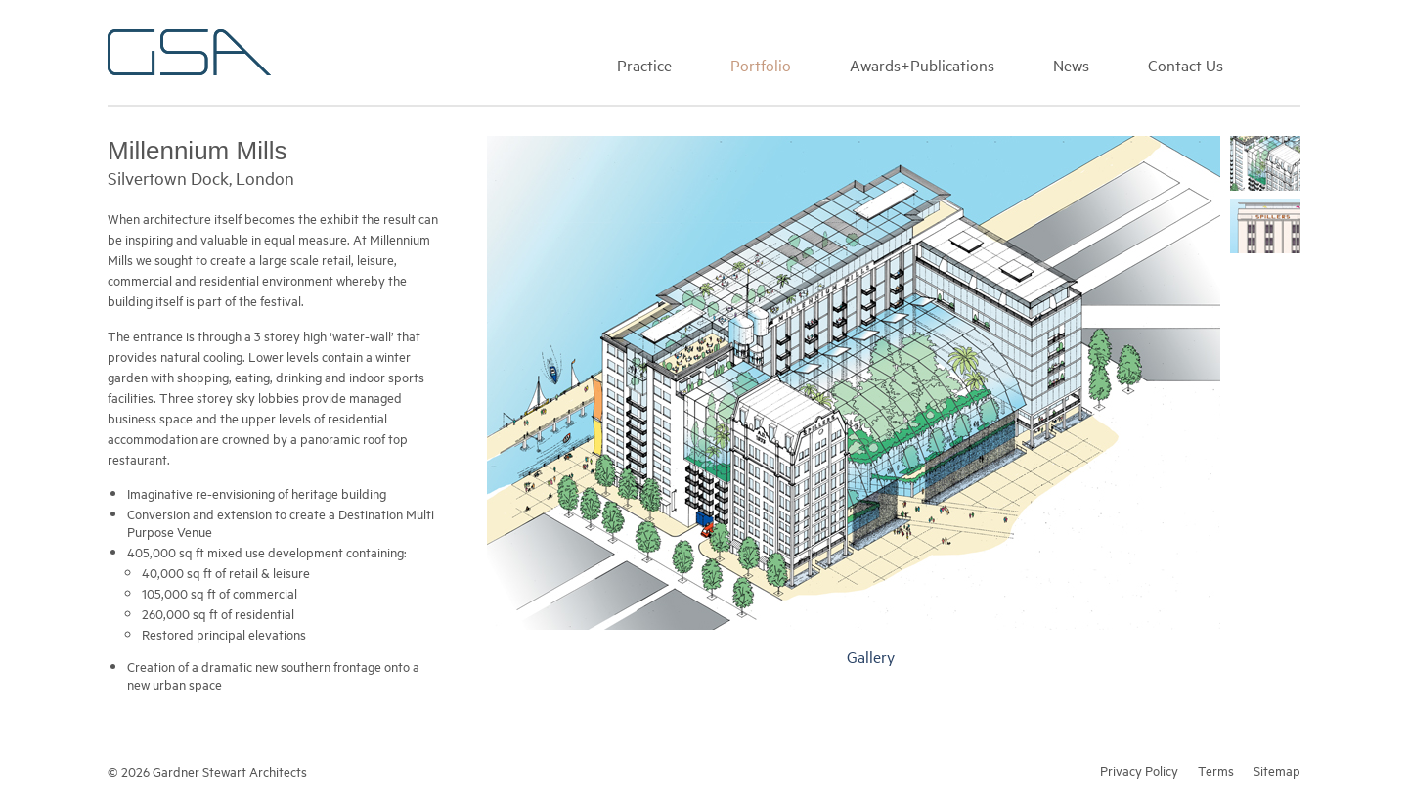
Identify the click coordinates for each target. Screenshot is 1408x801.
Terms (1216, 770)
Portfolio (760, 64)
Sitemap (1277, 770)
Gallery (871, 656)
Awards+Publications (922, 64)
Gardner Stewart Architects (189, 52)
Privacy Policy (1139, 770)
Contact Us (1185, 64)
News (1071, 64)
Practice (644, 64)
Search (1291, 62)
